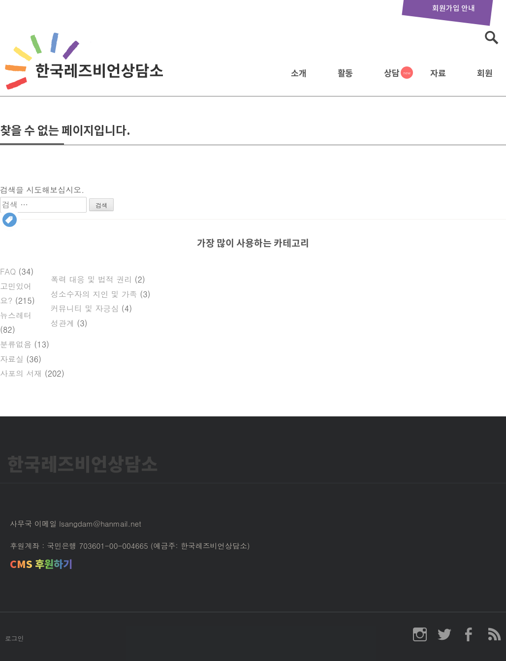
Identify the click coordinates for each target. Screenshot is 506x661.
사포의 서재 (21, 373)
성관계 (62, 323)
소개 (299, 73)
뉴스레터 (16, 315)
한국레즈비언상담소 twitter (444, 634)
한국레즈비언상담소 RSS (493, 634)
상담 (392, 73)
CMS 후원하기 (41, 564)
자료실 (12, 359)
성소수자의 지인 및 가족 (94, 294)
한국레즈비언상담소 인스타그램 (420, 634)
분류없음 (16, 344)
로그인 (14, 638)
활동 (345, 73)
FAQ (8, 271)
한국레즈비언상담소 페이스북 (469, 634)
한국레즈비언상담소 (86, 70)
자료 (438, 73)
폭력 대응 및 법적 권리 (91, 279)
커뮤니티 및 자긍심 (85, 308)
